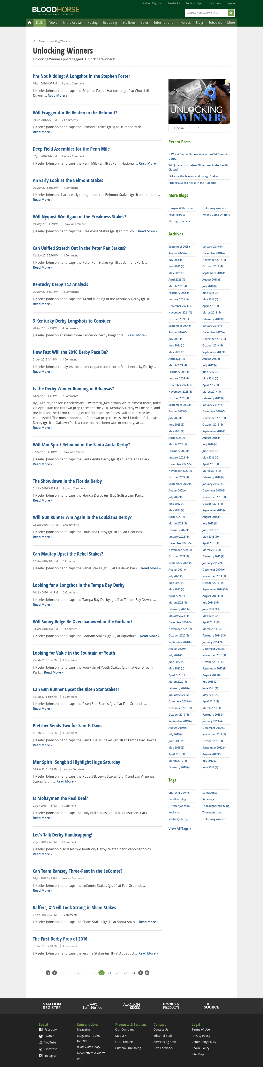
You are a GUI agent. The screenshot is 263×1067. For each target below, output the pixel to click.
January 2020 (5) (178, 695)
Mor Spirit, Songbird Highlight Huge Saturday (76, 762)
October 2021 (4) (178, 556)
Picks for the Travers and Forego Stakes (193, 176)
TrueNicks (174, 3)
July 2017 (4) (209, 365)
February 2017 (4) (213, 398)
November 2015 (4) (214, 497)
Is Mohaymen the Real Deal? (60, 798)
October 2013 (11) (213, 662)
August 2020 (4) (177, 648)
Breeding (110, 22)
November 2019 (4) (180, 708)
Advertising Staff (164, 1042)
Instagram (48, 1056)
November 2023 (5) (180, 391)
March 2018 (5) (211, 312)
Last (147, 972)
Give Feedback (163, 1048)
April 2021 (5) (176, 596)
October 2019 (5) (178, 714)
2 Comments (70, 120)
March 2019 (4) (177, 761)
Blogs (200, 22)
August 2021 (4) (177, 569)
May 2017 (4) (210, 378)
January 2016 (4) (212, 484)
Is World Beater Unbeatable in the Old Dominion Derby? (199, 156)
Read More (56, 95)
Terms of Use (201, 1029)
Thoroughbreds (212, 812)
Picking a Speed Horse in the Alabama (192, 183)
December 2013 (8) (213, 648)
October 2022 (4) (178, 477)
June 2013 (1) (210, 688)
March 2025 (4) (177, 286)
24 (133, 973)
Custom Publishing (128, 1048)
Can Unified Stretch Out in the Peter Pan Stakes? (79, 248)
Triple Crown (72, 22)
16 (69, 973)
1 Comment (70, 188)
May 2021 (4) (176, 589)
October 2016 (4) (212, 424)
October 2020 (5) (178, 635)
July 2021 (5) (175, 576)
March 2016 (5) (211, 471)
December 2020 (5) (179, 622)
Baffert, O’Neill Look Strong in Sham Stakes (74, 908)
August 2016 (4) (211, 438)
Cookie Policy (200, 1048)
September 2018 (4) (214, 273)
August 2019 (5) (177, 728)
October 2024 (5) (178, 319)
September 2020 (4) (180, 642)
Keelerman (175, 812)
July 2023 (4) (175, 418)
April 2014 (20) (211, 622)
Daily (40, 22)
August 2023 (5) (177, 411)
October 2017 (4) (212, 345)
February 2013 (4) (213, 714)
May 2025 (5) (176, 273)
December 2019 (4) (179, 701)
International (164, 22)
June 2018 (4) (210, 293)
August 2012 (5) (211, 754)
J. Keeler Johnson (179, 806)
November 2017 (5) (214, 339)
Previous (54, 972)
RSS (199, 128)
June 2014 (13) (210, 609)
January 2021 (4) (178, 616)
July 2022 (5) (175, 497)
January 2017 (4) (212, 405)
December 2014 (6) (213, 569)
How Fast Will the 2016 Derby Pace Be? (70, 352)
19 (93, 973)
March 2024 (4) (177, 365)
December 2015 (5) (213, 490)
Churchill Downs (178, 792)
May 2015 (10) (210, 536)
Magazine (83, 1029)
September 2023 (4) (180, 405)
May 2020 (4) (176, 668)
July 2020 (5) (175, 655)
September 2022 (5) (180, 484)
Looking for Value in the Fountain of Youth (74, 653)
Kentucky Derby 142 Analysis (60, 284)
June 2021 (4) (176, 583)
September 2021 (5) (180, 563)
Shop (171, 1006)
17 (77, 973)
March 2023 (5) (177, 444)
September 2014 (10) (215, 589)
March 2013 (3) (211, 708)
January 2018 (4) (212, 326)
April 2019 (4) (176, 754)
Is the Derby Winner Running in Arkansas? (73, 389)
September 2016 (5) (214, 431)
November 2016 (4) (214, 418)
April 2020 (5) (176, 675)
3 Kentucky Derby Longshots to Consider (72, 321)
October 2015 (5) (212, 503)
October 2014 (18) (213, 583)
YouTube (48, 1042)
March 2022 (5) (177, 523)
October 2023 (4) (178, 398)
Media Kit (121, 1036)
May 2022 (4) (176, 510)
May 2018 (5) (210, 299)
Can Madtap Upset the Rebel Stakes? (68, 554)
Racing (93, 22)
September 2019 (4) (180, 721)
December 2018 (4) (213, 253)
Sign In (231, 3)
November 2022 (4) (180, 471)
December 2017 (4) (213, 332)
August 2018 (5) (211, 279)
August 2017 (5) (211, 358)
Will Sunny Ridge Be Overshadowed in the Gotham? (82, 622)
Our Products (124, 1042)
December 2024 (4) (179, 306)
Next (140, 972)
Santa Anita (209, 792)
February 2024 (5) (179, 372)
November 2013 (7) (214, 655)
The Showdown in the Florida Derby (67, 481)
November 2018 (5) (214, 260)
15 (61, 973)
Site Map (198, 1054)
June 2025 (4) (176, 266)
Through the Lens (179, 221)
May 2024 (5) (176, 352)
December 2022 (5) (179, 464)
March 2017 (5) (211, 391)
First (48, 972)
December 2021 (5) (179, 543)
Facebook (48, 1029)
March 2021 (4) (177, 602)
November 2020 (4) (180, 629)
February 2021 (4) (179, 609)
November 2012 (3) (214, 734)
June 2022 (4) (176, 503)
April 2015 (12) (211, 543)
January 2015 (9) (212, 563)
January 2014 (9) (212, 642)
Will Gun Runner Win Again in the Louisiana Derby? (82, 517)
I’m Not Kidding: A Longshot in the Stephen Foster (81, 76)
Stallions (129, 22)
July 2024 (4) (175, 339)
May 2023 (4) (176, 431)
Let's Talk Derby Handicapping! (62, 835)
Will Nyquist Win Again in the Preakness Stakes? (79, 217)
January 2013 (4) (212, 721)
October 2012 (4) (212, 741)
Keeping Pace (176, 214)
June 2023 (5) (176, 424)
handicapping (177, 799)
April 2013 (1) (210, 701)
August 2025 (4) (177, 253)
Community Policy (204, 1042)
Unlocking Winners (59, 41)
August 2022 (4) (177, 490)
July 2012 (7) (209, 761)
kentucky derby (178, 819)
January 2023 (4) (178, 457)
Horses (185, 22)
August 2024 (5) (177, 332)
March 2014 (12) (212, 629)
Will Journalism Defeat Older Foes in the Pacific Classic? (198, 167)
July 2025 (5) (175, 260)
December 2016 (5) (213, 411)
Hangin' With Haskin (181, 208)
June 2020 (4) (176, 662)
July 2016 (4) (209, 444)
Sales (145, 22)
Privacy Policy (201, 1036)
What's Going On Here (216, 214)
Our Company (124, 1029)
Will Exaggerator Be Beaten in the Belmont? (75, 113)
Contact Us (160, 1029)
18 (85, 973)
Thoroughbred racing (215, 806)
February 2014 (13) (214, 635)
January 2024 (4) (178, 378)
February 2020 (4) (179, 688)
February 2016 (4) (213, 477)
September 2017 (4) (214, 352)
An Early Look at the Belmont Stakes (68, 180)
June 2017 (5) (210, 372)
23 (125, 973)
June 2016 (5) (210, 451)
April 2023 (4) (176, 438)
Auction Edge (194, 3)
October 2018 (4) (212, 266)
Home (34, 40)
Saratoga (208, 799)
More (231, 22)
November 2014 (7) (214, 576)
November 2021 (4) (180, 550)
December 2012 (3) (213, 728)
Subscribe (215, 22)
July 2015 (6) (209, 523)
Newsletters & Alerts (91, 1053)
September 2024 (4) (180, 326)
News (53, 22)
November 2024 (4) (180, 312)
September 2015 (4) (214, 510)
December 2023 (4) (179, 385)
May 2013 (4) (210, 695)
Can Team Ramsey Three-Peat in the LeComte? (77, 871)
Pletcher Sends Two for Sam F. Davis (67, 726)
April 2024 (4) (176, 358)
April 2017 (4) (210, 385)
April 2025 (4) (176, 279)
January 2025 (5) (178, 299)
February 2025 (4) (179, 293)
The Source (214, 3)
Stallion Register (152, 3)
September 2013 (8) (214, 668)
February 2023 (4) (179, 451)
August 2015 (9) (211, 517)
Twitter (46, 1036)
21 (109, 973)
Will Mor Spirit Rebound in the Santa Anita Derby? (81, 445)
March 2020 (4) (177, 681)
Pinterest (48, 1049)
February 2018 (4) (213, 319)
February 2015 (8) (213, 556)
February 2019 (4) (179, 767)
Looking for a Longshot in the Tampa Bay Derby (79, 585)
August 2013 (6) (211, 675)
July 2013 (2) (209, 681)
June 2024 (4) (176, 345)
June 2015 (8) (210, 530)
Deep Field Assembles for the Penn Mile (71, 149)
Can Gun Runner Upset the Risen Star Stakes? (76, 689)
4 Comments (70, 328)
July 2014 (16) (210, 602)
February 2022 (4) (179, 530)
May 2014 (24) (210, 616)
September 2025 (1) (180, 246)
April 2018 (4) (210, 306)
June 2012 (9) (210, 767)
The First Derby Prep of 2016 (60, 939)
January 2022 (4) (178, 536)
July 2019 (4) (175, 734)
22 (117, 973)
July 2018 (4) (209, 286)
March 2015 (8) (211, 550)
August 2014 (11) (212, 596)
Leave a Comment (73, 83)
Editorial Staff (162, 1036)
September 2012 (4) (214, 747)
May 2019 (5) (176, 747)
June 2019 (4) (176, 741)
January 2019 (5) (212, 246)
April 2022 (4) (176, 517)
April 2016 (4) (210, 464)
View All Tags (178, 828)
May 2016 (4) (210, 457)
